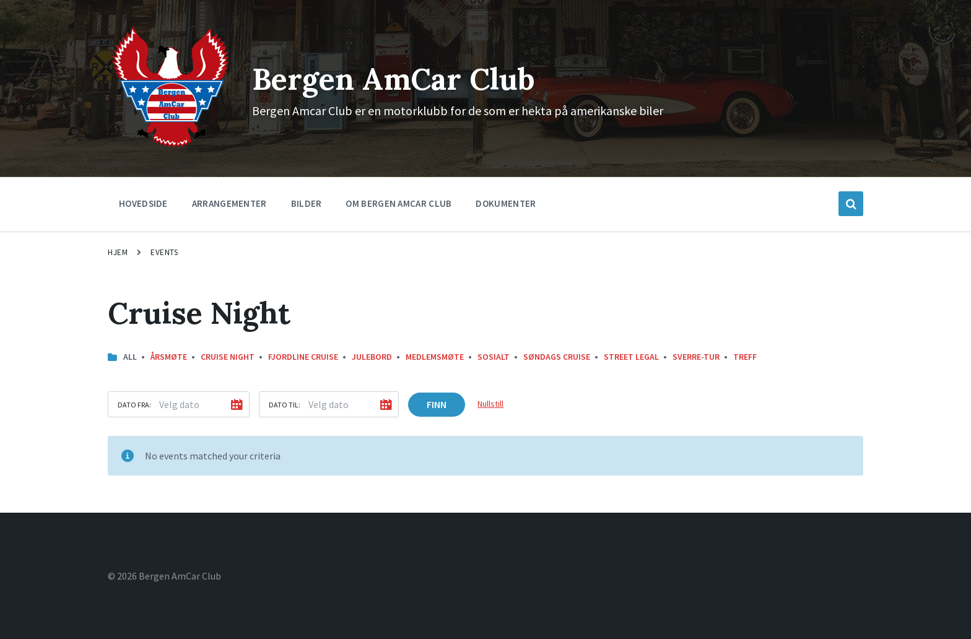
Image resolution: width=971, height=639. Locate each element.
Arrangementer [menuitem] (229, 203)
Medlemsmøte (435, 356)
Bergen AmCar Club (393, 79)
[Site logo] (170, 147)
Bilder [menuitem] (306, 203)
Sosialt (493, 356)
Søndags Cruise (556, 356)
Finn (436, 404)
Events (164, 252)
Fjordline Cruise (303, 356)
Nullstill (490, 403)
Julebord (372, 356)
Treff (745, 356)
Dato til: (284, 404)
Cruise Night (228, 356)
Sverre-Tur (696, 356)
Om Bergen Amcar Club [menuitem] (398, 203)
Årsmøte (168, 356)
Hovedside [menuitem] (143, 203)
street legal (631, 356)
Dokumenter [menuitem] (506, 203)
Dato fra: (134, 404)
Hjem (118, 252)
